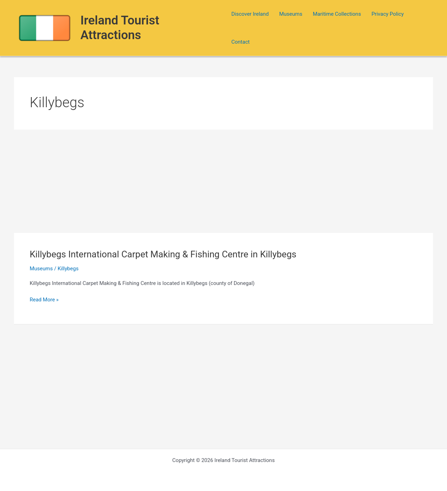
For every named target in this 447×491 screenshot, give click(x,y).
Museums (290, 14)
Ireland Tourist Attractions (119, 27)
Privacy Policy (388, 14)
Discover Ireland (250, 14)
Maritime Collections (337, 14)
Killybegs (68, 268)
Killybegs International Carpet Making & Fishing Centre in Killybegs (163, 254)
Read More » (44, 299)
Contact (240, 42)
